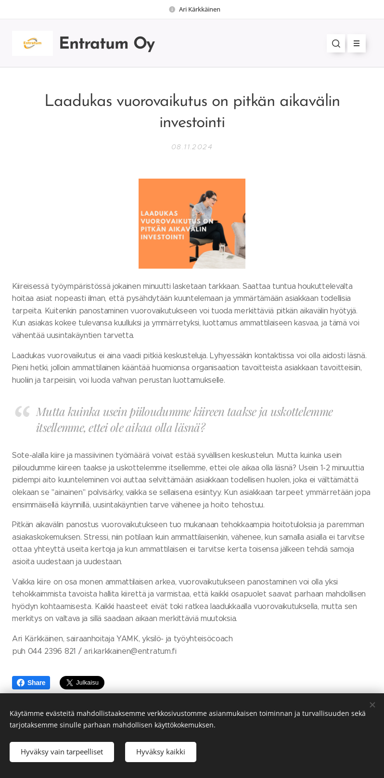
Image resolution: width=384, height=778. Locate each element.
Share (31, 683)
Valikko (353, 43)
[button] (336, 43)
